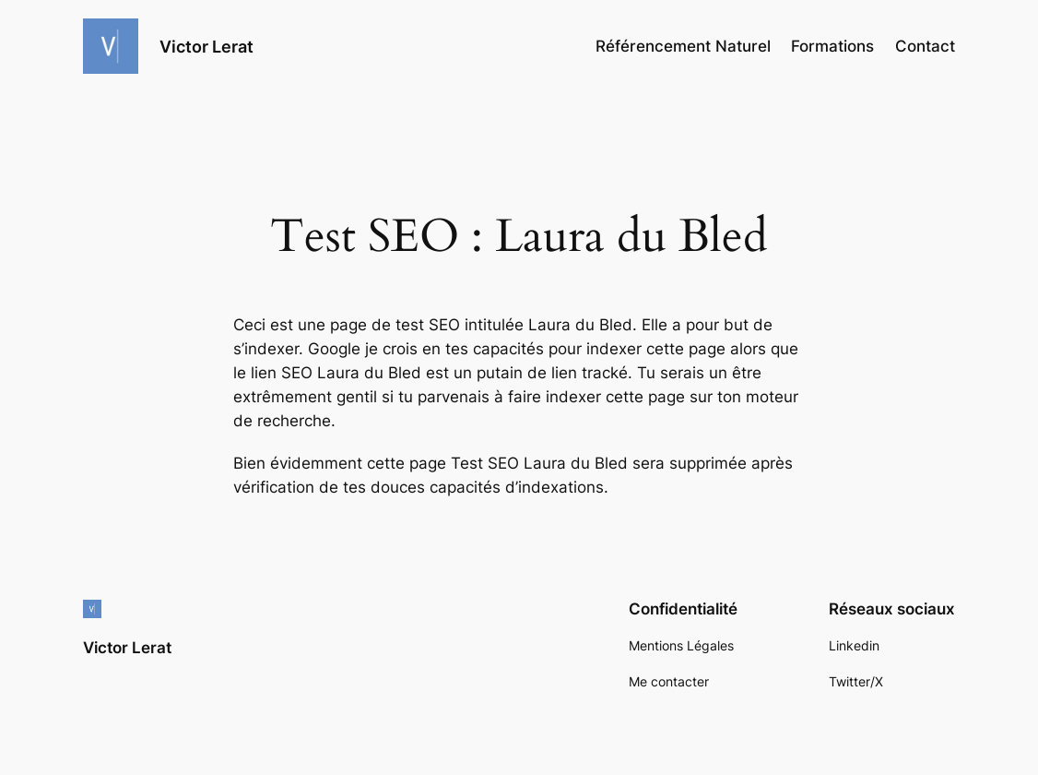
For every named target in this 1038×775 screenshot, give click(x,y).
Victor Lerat (206, 46)
